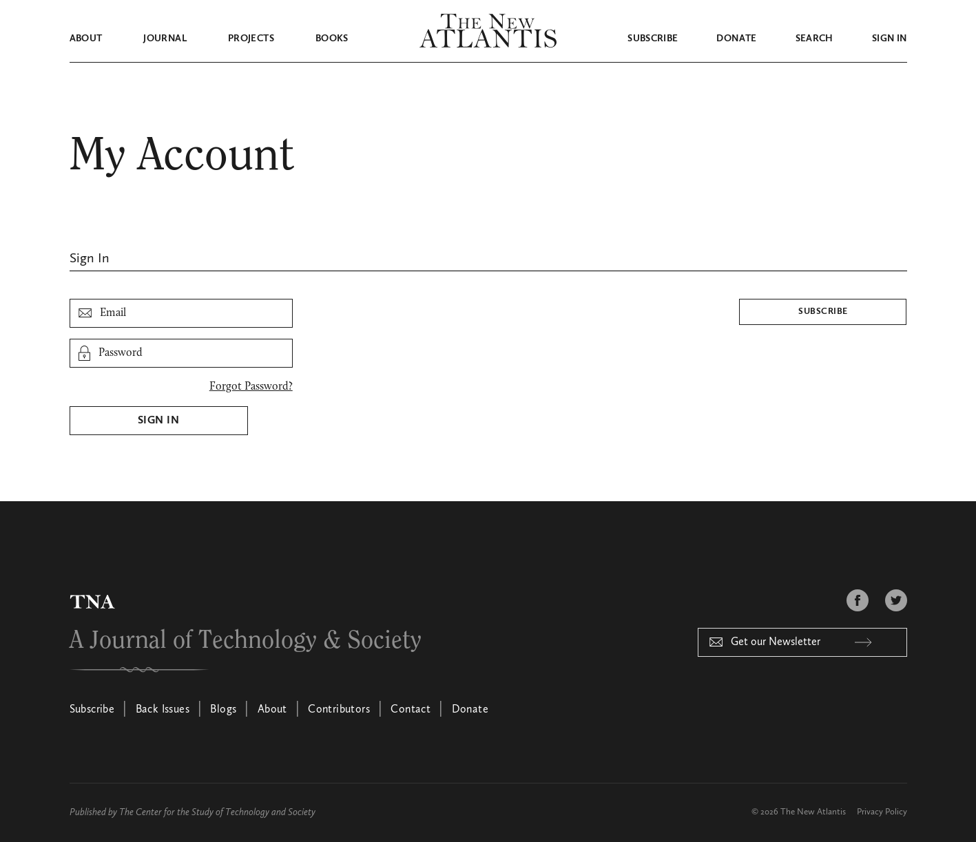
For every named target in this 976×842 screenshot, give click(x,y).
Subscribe (652, 38)
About (86, 38)
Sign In (158, 420)
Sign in (889, 38)
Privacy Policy (882, 812)
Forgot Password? (251, 386)
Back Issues (162, 709)
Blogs (223, 709)
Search (814, 38)
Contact (410, 709)
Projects (251, 38)
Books (332, 38)
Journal (164, 38)
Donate (736, 38)
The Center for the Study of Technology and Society (217, 812)
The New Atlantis (813, 812)
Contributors (339, 709)
